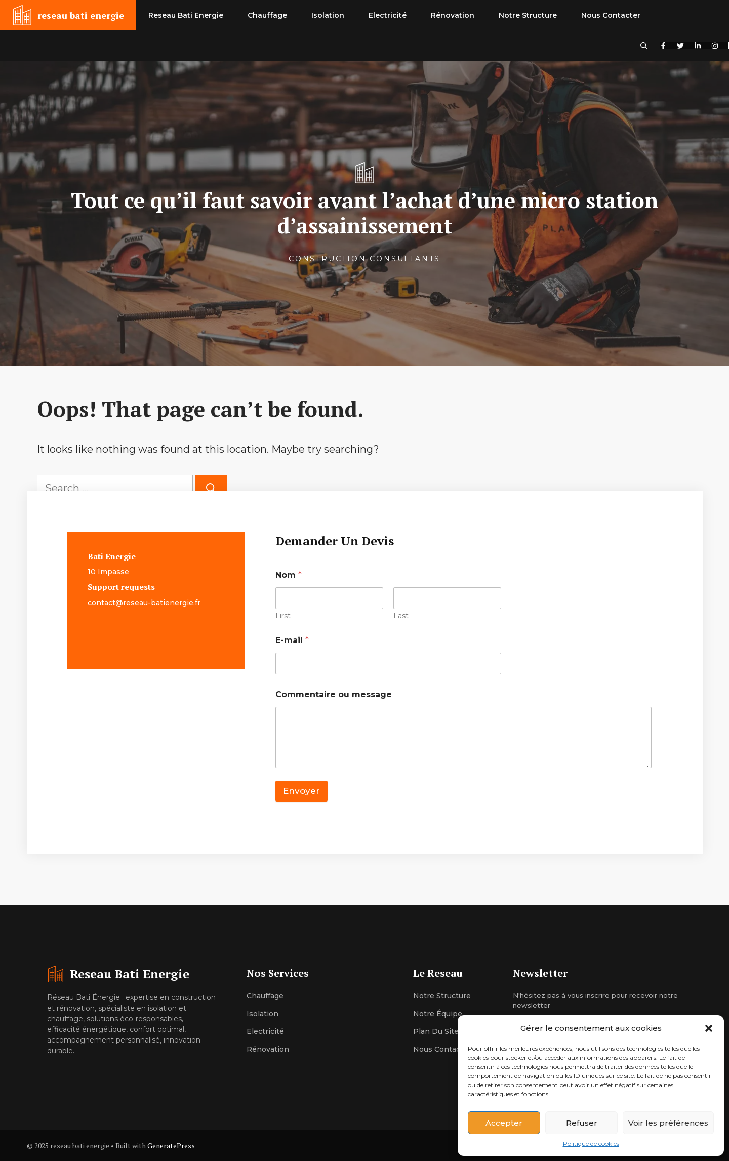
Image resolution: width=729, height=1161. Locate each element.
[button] (709, 1028)
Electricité (388, 15)
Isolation (327, 15)
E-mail (292, 640)
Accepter (503, 1123)
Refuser (581, 1123)
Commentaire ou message (333, 694)
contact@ (105, 602)
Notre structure (442, 995)
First (283, 616)
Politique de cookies (591, 1143)
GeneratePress (171, 1145)
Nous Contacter (610, 15)
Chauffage (267, 15)
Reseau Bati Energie (185, 15)
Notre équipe (437, 1013)
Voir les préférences (668, 1123)
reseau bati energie (80, 15)
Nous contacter (442, 1049)
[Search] (211, 488)
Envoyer (301, 791)
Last (401, 616)
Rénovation (452, 15)
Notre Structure (528, 15)
